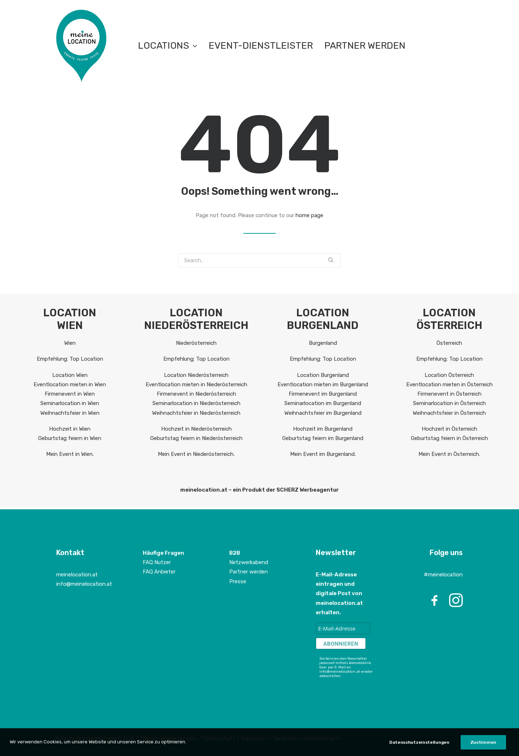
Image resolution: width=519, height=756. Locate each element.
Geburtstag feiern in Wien (69, 438)
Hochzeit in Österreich (449, 429)
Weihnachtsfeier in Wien (69, 413)
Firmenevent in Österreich (449, 394)
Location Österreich (449, 375)
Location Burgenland (323, 375)
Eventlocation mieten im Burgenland (323, 384)
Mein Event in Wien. (70, 454)
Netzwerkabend (248, 562)
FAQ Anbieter (159, 571)
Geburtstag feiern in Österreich (449, 438)
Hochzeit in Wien (69, 429)
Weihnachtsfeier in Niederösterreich (196, 413)
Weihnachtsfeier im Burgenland (322, 413)
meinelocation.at (77, 574)
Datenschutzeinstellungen (307, 738)
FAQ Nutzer (157, 562)
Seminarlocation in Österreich (449, 403)
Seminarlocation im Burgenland (322, 403)
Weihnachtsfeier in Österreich (449, 413)
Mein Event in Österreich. (449, 454)
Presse (237, 581)
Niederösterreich (196, 343)
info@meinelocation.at (84, 584)
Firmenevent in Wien (70, 394)
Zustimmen (483, 748)
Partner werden (364, 45)
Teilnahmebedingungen (168, 738)
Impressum (255, 738)
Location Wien (70, 375)
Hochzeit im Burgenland (322, 429)
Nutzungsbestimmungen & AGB (94, 738)
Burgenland (323, 343)
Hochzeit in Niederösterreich (196, 429)
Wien (70, 343)
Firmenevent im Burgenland (323, 394)
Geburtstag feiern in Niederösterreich (196, 438)
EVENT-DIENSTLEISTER (261, 45)
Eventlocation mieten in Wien (70, 384)
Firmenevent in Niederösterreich (196, 394)
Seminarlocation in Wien (69, 403)
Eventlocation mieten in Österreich (449, 384)
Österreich (449, 343)
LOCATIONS (167, 45)
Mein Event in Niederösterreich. (196, 454)
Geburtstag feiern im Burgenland (322, 438)
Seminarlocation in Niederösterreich (196, 403)
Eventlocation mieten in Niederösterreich (196, 384)
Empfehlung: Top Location (70, 359)
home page (309, 215)
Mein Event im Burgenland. (323, 454)
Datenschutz (219, 738)
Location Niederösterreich (196, 375)
